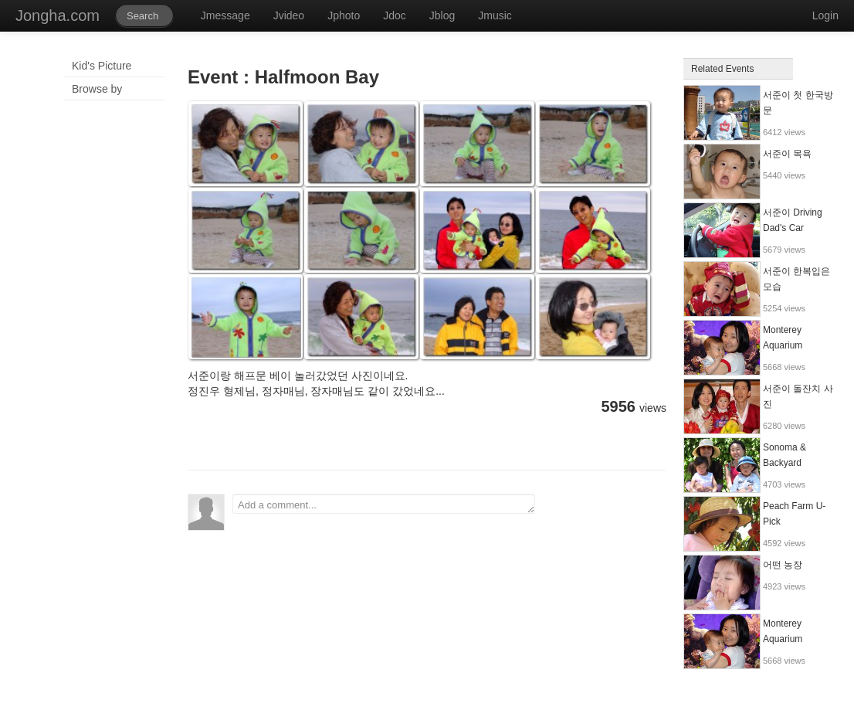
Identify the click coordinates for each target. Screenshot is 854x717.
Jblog (442, 15)
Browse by (97, 89)
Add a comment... (383, 504)
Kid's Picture (101, 65)
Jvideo (288, 15)
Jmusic (495, 15)
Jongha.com (57, 15)
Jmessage (225, 15)
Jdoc (394, 15)
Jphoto (343, 15)
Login (825, 15)
